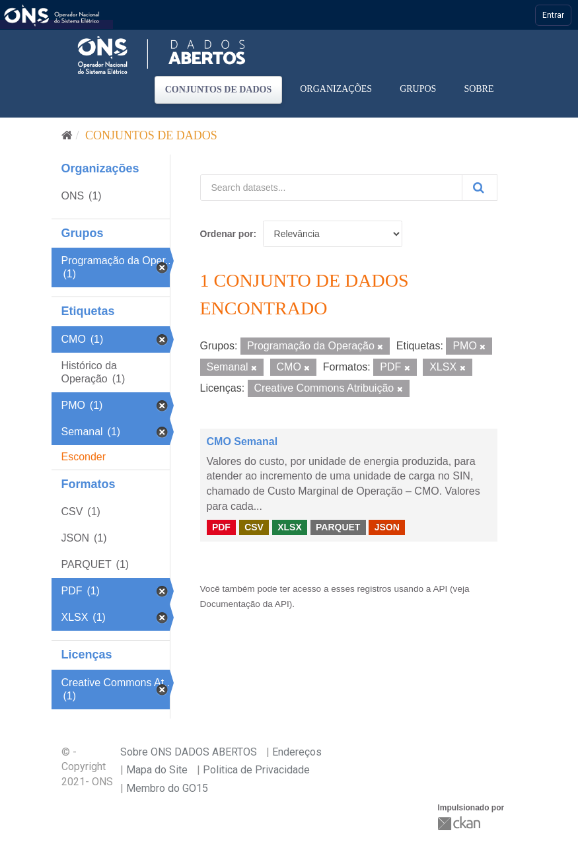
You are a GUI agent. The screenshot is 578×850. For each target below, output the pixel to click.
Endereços (297, 752)
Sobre (478, 89)
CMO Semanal (242, 441)
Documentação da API (244, 604)
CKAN (460, 823)
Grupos (418, 89)
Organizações (336, 89)
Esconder (83, 456)
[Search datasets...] (331, 187)
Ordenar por (227, 234)
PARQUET (338, 527)
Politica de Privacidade (256, 769)
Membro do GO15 (167, 788)
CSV (254, 527)
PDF (221, 527)
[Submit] (479, 187)
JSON (387, 527)
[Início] (67, 135)
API (440, 589)
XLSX (289, 527)
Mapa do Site (157, 769)
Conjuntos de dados (218, 89)
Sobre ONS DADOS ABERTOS (188, 752)
